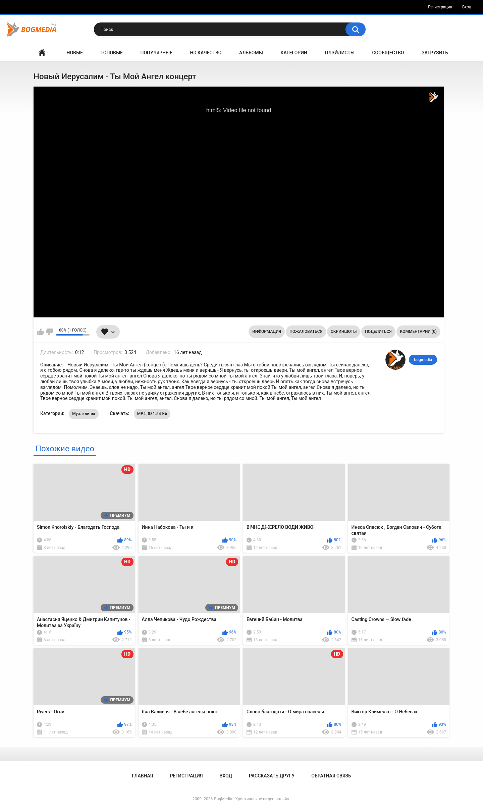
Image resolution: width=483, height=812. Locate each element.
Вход (466, 7)
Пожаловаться (305, 331)
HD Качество (205, 52)
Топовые (112, 52)
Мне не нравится (49, 331)
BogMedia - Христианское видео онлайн (251, 799)
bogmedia (423, 359)
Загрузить (435, 52)
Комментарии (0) (418, 331)
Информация (266, 331)
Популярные (156, 52)
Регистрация (440, 7)
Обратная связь (331, 775)
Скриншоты (344, 331)
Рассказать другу (271, 775)
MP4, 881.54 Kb (152, 413)
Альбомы (251, 52)
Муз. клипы (83, 413)
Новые (75, 52)
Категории (293, 52)
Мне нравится (40, 331)
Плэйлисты (340, 52)
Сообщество (388, 52)
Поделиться (378, 331)
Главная (42, 52)
